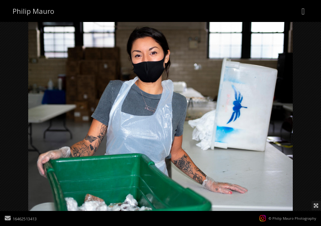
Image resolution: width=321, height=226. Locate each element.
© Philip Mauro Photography (292, 218)
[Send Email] (8, 219)
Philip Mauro (33, 11)
